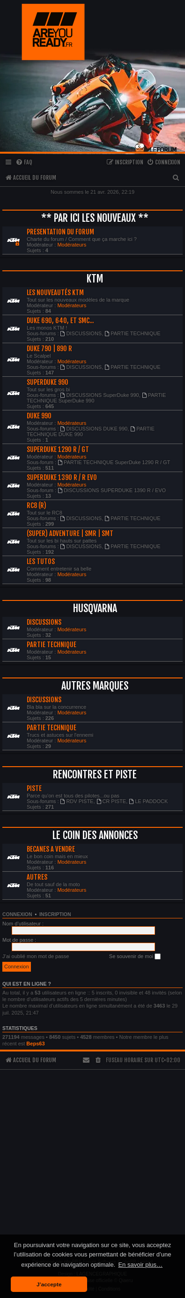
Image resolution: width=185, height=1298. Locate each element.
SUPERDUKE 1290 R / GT (58, 449)
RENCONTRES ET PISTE (95, 774)
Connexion (17, 914)
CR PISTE (111, 801)
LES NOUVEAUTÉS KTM (55, 293)
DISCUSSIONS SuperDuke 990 (99, 395)
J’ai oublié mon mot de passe (35, 956)
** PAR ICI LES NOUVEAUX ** (94, 218)
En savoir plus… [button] (140, 1264)
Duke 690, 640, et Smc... (60, 321)
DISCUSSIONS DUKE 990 (94, 428)
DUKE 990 (39, 416)
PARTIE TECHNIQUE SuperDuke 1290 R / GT (114, 462)
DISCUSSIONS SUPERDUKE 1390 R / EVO (112, 490)
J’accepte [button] (49, 1284)
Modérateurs (71, 244)
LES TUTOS (41, 561)
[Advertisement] (91, 1160)
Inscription (55, 914)
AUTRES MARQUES (94, 685)
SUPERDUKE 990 (47, 382)
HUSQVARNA (95, 608)
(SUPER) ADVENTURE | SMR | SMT (70, 533)
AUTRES (37, 877)
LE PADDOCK (148, 801)
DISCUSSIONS (81, 333)
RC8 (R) (36, 505)
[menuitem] (23, 162)
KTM (95, 278)
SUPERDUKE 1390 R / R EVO (62, 477)
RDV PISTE (77, 801)
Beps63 (35, 1043)
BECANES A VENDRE (51, 849)
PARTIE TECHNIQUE (132, 333)
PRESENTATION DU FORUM (60, 232)
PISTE (34, 788)
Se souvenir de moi (135, 956)
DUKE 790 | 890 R (49, 349)
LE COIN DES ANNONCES (95, 835)
